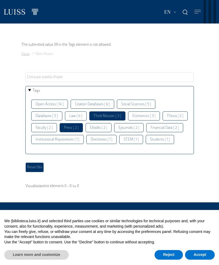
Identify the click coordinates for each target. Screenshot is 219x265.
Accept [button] (200, 254)
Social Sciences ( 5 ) (136, 104)
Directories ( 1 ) (101, 140)
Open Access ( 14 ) (50, 104)
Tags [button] (36, 91)
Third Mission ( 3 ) (107, 116)
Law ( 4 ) (75, 116)
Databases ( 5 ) (47, 116)
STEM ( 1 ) (131, 140)
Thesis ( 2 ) (175, 116)
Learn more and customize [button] (36, 254)
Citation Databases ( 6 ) (92, 104)
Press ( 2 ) (71, 128)
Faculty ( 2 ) (44, 128)
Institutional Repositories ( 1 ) (57, 140)
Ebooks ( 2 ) (98, 128)
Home (25, 54)
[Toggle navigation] (197, 12)
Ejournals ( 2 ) (128, 128)
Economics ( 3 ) (144, 116)
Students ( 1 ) (160, 140)
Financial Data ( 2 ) (165, 128)
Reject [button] (168, 254)
